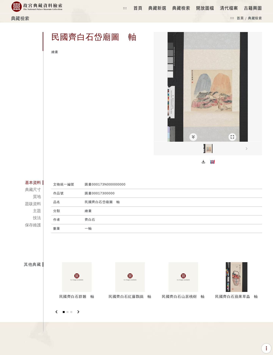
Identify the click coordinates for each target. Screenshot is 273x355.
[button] (203, 161)
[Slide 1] (64, 312)
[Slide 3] (71, 312)
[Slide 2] (67, 312)
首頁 (240, 18)
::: (125, 8)
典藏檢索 (255, 18)
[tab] (27, 183)
